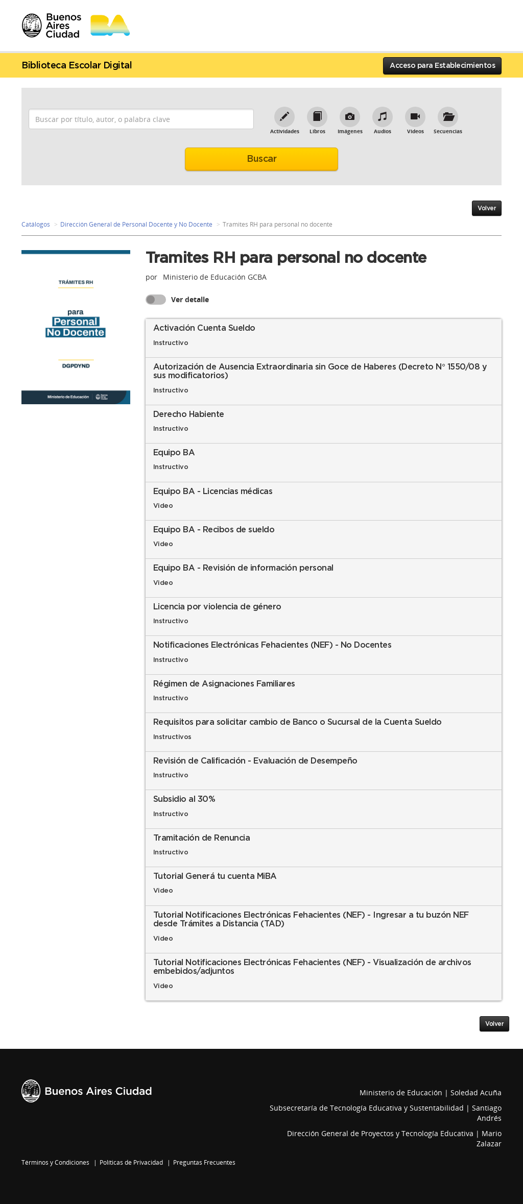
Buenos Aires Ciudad (86, 1090)
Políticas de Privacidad (131, 1162)
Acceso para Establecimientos (442, 65)
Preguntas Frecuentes (204, 1162)
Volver (487, 208)
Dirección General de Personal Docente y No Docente (136, 224)
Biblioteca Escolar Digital (76, 65)
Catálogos (35, 224)
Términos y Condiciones (55, 1162)
